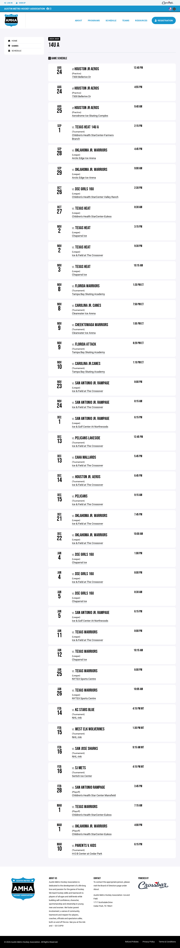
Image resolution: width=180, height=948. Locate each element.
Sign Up (21, 3)
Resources (141, 20)
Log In (8, 3)
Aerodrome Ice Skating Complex (90, 115)
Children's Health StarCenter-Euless (92, 216)
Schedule (111, 20)
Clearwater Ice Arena (84, 313)
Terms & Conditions (167, 941)
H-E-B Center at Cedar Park (87, 853)
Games (12, 45)
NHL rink (77, 717)
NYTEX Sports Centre (84, 678)
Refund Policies (132, 941)
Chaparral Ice (79, 235)
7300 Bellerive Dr (81, 76)
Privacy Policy (149, 941)
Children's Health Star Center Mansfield (94, 795)
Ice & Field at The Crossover (87, 255)
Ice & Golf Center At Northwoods (90, 426)
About (78, 20)
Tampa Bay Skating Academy (88, 294)
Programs (94, 20)
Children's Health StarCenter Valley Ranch (95, 197)
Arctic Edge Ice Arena (84, 158)
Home (12, 40)
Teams (125, 20)
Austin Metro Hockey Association (24, 8)
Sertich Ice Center (82, 776)
